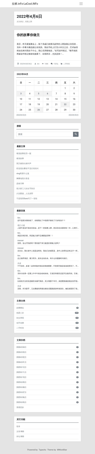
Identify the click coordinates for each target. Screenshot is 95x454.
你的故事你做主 (29, 35)
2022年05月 (74, 115)
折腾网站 (20, 308)
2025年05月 (21, 402)
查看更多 (20, 407)
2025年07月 (21, 392)
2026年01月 (21, 362)
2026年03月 (21, 352)
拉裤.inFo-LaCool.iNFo (25, 3)
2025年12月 (21, 367)
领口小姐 (21, 225)
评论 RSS (20, 436)
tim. (19, 218)
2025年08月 (21, 387)
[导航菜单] (81, 3)
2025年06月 (21, 397)
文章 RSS (20, 431)
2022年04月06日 (26, 64)
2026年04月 (21, 347)
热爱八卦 (20, 313)
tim (38, 64)
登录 (18, 426)
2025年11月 (21, 372)
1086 (46, 64)
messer (21, 240)
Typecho (42, 450)
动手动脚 (20, 323)
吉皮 (19, 263)
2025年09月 (21, 382)
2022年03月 (21, 115)
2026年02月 (21, 357)
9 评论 (56, 64)
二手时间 (66, 64)
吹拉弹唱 (20, 318)
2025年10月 (21, 377)
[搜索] (44, 134)
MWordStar (62, 450)
